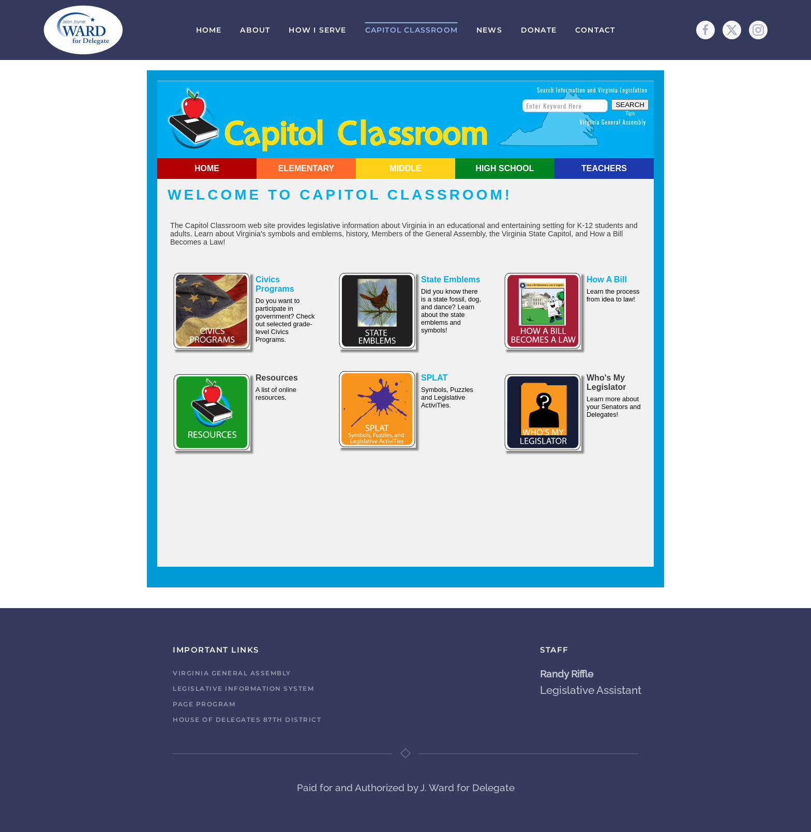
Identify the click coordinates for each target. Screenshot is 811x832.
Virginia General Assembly (232, 673)
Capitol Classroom (411, 30)
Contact (595, 30)
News (489, 30)
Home (209, 30)
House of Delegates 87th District (247, 719)
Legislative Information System (243, 688)
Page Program (204, 704)
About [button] (255, 30)
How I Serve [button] (317, 30)
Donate (539, 30)
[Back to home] (83, 30)
